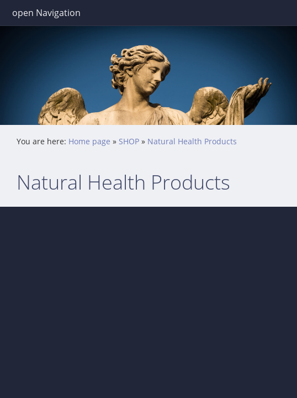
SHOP (129, 141)
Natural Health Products (192, 141)
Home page (89, 141)
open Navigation (46, 13)
